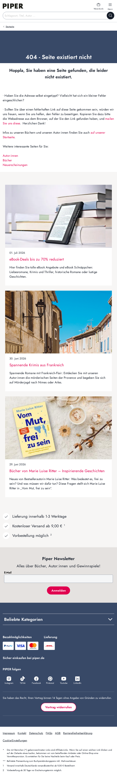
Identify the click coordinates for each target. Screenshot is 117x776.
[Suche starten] (110, 15)
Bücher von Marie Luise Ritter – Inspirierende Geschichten (57, 471)
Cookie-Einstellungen (15, 740)
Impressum (9, 733)
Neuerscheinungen (15, 165)
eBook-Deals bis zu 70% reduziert (36, 259)
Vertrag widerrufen (58, 707)
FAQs (49, 733)
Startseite (10, 26)
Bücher (7, 160)
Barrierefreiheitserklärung (77, 733)
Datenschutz (36, 733)
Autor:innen (10, 155)
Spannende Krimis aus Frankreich (36, 365)
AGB (57, 733)
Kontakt (22, 733)
